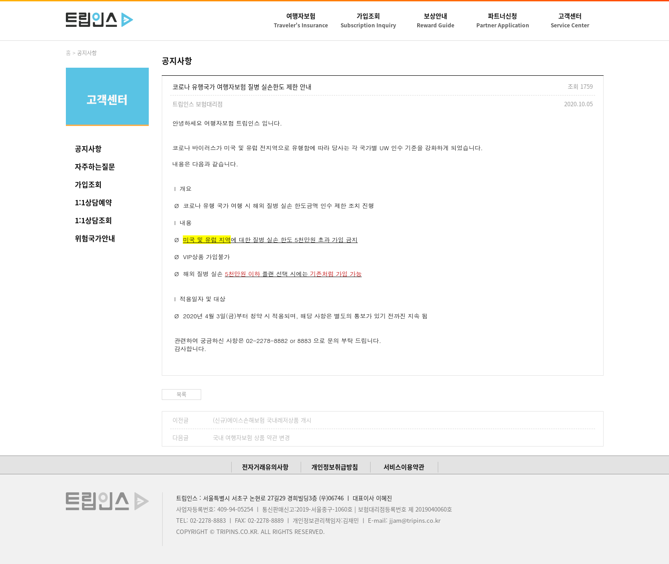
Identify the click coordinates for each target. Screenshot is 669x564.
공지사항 (88, 148)
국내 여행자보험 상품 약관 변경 (251, 437)
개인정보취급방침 (334, 466)
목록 (181, 394)
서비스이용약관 (404, 466)
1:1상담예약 (93, 202)
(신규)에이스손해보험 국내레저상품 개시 (262, 420)
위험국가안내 (95, 238)
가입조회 (88, 184)
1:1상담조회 (93, 220)
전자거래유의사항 (265, 466)
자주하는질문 (95, 166)
